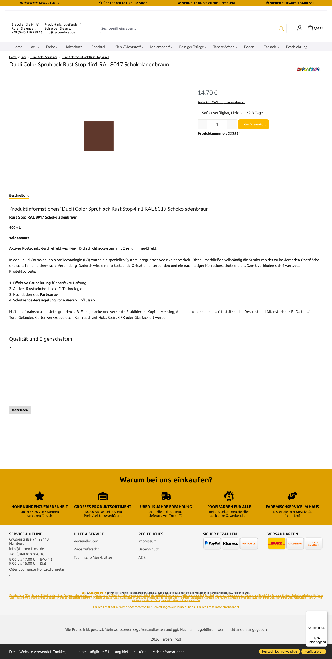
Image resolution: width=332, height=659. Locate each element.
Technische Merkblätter (93, 572)
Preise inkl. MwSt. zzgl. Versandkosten (221, 158)
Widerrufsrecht (86, 564)
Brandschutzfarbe (151, 615)
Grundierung (125, 610)
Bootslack (108, 613)
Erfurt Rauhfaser (181, 613)
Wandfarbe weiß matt (287, 613)
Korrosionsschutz (248, 613)
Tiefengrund (252, 610)
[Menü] (324, 613)
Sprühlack (112, 610)
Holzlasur (20, 613)
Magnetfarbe (158, 610)
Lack (12, 613)
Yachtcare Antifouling (216, 613)
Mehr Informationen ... (170, 652)
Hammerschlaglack (194, 610)
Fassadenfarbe (16, 610)
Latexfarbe (304, 610)
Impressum (147, 556)
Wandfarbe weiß (266, 613)
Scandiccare (197, 613)
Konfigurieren (314, 651)
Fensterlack (101, 610)
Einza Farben (128, 613)
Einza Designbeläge (146, 613)
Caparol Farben (97, 607)
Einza (160, 613)
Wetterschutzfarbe (35, 613)
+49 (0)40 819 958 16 (27, 89)
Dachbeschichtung (53, 610)
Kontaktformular (50, 584)
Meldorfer (194, 615)
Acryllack (209, 610)
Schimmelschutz (236, 610)
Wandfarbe (292, 610)
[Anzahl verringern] (202, 181)
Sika (84, 607)
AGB (142, 572)
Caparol (117, 613)
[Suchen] (280, 85)
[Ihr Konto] (298, 85)
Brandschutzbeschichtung (175, 615)
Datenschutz (148, 564)
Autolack (276, 610)
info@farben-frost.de (60, 89)
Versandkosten (86, 556)
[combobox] (187, 85)
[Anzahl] (217, 181)
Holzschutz (221, 610)
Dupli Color (265, 610)
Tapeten (167, 613)
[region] (99, 192)
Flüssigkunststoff (34, 610)
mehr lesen (20, 466)
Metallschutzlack (141, 610)
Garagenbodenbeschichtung (79, 610)
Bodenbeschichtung (56, 613)
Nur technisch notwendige (279, 651)
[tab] (19, 252)
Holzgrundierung (174, 610)
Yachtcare (233, 613)
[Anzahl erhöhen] (232, 181)
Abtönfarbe (316, 610)
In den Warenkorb (253, 181)
